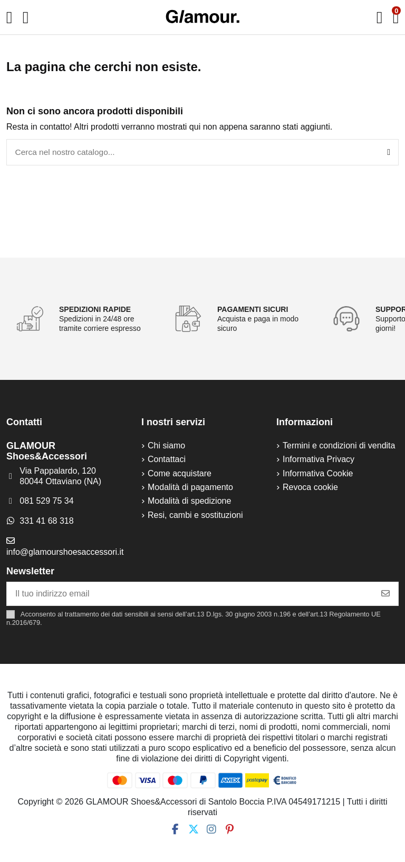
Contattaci (167, 460)
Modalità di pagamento (190, 488)
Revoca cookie (310, 488)
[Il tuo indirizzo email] (190, 594)
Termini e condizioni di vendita (339, 446)
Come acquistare (179, 474)
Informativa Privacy (318, 460)
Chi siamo (166, 446)
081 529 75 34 (46, 502)
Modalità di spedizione (189, 501)
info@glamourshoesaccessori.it (65, 552)
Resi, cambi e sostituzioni (195, 516)
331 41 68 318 (46, 521)
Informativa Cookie (318, 474)
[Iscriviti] (385, 594)
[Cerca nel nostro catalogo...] (389, 152)
